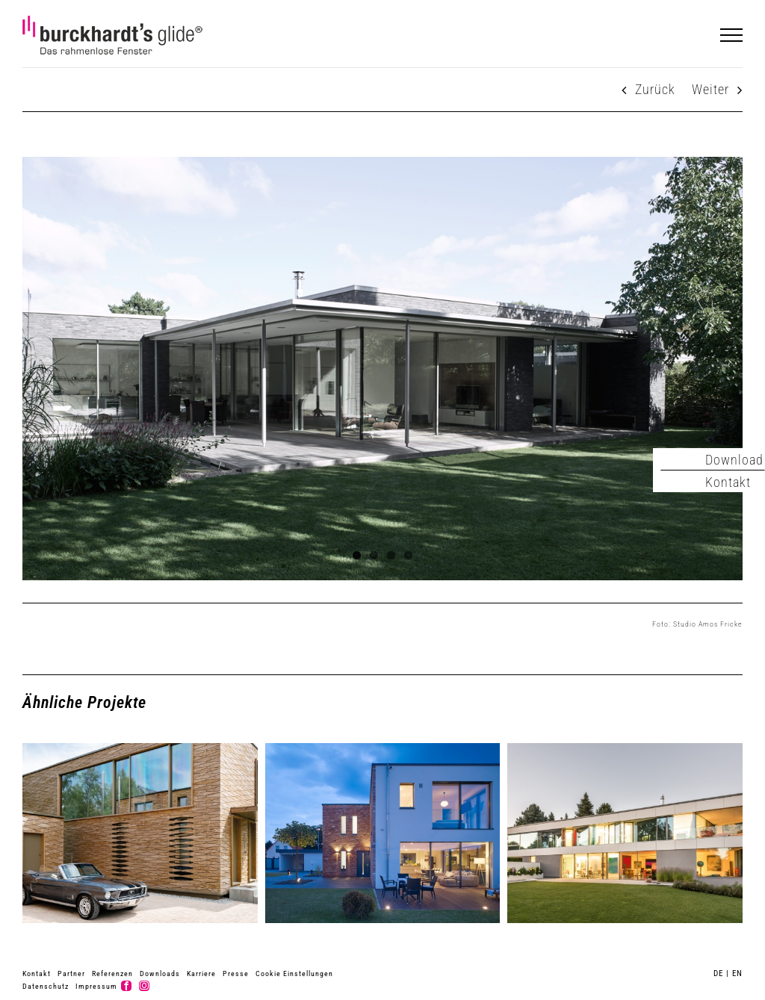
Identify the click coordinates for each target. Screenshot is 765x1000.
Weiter (710, 89)
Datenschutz (45, 986)
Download (734, 460)
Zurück (655, 89)
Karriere (201, 973)
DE (718, 973)
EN (737, 973)
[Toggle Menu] (732, 35)
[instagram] (144, 986)
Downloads (160, 973)
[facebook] (126, 986)
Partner (71, 973)
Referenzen (112, 973)
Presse (236, 973)
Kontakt (36, 973)
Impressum (96, 986)
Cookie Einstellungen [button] (294, 973)
